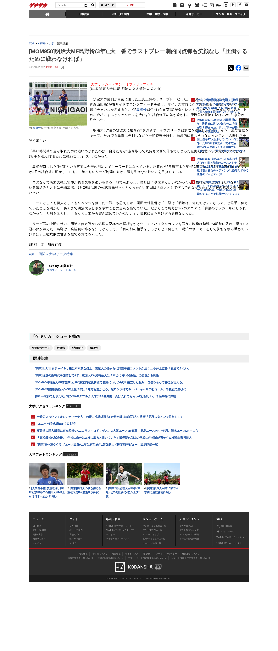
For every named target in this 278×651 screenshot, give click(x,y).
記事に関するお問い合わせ (111, 627)
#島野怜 (94, 384)
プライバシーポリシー (166, 622)
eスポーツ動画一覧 (152, 612)
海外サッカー (39, 607)
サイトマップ (131, 622)
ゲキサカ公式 (225, 600)
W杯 (132, 5)
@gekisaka (224, 594)
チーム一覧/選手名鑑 (189, 607)
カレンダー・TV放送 (189, 603)
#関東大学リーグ (41, 384)
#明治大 (61, 384)
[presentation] (47, 14)
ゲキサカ (38, 6)
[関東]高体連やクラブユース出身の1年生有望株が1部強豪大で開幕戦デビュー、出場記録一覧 (97, 512)
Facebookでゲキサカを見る (213, 264)
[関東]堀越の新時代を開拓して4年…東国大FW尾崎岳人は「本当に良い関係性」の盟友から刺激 (97, 417)
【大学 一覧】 (52, 67)
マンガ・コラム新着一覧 (154, 594)
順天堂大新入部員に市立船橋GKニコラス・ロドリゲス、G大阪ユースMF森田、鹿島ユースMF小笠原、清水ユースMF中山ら (108, 491)
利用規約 (147, 622)
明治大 (121, 105)
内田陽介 (142, 105)
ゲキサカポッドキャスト (118, 607)
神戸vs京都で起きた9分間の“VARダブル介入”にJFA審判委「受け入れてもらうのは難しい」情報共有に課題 (105, 448)
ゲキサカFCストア (188, 594)
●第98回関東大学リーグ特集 (51, 291)
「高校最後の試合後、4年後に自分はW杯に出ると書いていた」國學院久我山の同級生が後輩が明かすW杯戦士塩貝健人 (108, 502)
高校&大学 (38, 603)
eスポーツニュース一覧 (154, 607)
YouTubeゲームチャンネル (229, 611)
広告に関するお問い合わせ (80, 627)
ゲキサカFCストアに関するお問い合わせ (190, 627)
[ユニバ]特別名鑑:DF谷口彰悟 (56, 481)
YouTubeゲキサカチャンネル (120, 594)
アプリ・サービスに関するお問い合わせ (147, 627)
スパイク (37, 612)
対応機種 (83, 622)
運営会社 (116, 622)
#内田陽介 (77, 384)
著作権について (99, 622)
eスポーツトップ (151, 603)
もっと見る (74, 459)
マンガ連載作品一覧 (152, 599)
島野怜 (37, 128)
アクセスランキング (189, 599)
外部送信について (190, 622)
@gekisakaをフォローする (212, 256)
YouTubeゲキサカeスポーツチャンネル (120, 601)
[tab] (47, 14)
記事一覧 (71, 307)
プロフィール (54, 307)
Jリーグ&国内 (39, 599)
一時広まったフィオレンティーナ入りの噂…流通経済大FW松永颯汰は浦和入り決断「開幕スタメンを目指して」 (107, 472)
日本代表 (37, 594)
